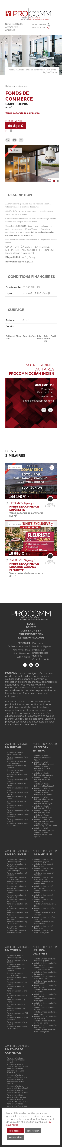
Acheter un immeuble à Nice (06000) (43, 883)
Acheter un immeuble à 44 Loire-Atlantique (44, 869)
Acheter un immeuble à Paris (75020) (43, 865)
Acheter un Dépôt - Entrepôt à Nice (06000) (44, 785)
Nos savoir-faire (21, 650)
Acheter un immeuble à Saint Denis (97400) (43, 931)
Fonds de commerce (34, 70)
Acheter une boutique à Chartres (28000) (16, 878)
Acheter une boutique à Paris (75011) (16, 901)
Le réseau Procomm (31, 637)
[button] (54, 181)
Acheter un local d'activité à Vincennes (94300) (45, 960)
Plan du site (38, 643)
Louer (31, 623)
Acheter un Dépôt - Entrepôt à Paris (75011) (43, 803)
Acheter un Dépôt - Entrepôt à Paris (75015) (43, 798)
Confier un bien (31, 630)
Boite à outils (23, 657)
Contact (10, 30)
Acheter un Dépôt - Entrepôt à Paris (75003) (44, 829)
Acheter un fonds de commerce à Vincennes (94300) (16, 1060)
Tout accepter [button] (15, 1131)
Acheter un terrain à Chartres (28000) (15, 974)
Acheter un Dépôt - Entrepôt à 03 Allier (42, 811)
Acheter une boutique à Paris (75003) (16, 927)
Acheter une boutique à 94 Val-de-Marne (17, 923)
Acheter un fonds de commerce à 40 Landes (16, 1096)
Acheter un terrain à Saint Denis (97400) (17, 1027)
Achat (20, 70)
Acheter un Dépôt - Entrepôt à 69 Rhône (42, 807)
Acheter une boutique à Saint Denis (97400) (16, 931)
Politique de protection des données (40, 653)
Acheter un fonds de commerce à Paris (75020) (17, 1065)
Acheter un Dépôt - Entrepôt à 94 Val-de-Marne (45, 825)
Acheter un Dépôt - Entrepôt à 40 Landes (43, 794)
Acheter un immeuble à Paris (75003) (43, 927)
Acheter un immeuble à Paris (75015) (43, 896)
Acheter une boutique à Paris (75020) (16, 865)
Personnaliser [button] (15, 1137)
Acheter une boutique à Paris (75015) (16, 896)
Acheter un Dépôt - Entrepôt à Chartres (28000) (42, 779)
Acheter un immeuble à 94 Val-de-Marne (44, 923)
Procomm (24, 643)
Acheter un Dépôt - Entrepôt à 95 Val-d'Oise (44, 820)
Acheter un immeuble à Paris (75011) (43, 901)
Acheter (31, 627)
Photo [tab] (15, 150)
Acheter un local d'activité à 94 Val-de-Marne (45, 1022)
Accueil (12, 70)
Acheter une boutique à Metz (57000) (16, 887)
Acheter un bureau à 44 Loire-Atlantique (16, 762)
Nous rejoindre (14, 24)
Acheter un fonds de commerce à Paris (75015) (17, 1100)
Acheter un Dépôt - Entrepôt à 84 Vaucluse (43, 774)
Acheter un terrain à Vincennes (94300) (15, 956)
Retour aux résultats (16, 86)
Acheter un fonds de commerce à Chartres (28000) (15, 1082)
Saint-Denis (51, 70)
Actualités (11, 27)
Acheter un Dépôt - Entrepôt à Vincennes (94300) (42, 758)
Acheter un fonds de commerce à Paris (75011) (17, 1105)
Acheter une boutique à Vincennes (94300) (16, 861)
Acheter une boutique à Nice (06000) (16, 883)
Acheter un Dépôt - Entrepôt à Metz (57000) (44, 789)
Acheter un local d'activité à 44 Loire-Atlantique (45, 969)
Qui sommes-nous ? (19, 646)
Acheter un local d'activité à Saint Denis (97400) (45, 1031)
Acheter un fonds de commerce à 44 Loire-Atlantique (16, 1071)
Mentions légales (41, 646)
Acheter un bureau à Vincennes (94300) (15, 753)
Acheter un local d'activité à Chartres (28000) (45, 978)
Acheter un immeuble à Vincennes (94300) (43, 861)
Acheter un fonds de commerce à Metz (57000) (17, 1092)
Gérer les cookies (41, 659)
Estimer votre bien (31, 634)
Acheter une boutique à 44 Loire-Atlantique (17, 869)
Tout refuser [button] (33, 1131)
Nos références (21, 653)
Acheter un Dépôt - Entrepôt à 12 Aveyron (43, 816)
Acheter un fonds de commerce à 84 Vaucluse (17, 1076)
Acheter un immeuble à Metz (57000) (43, 887)
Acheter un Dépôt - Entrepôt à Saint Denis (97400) (43, 835)
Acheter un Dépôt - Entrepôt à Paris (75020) (44, 763)
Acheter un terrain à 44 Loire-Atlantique (16, 965)
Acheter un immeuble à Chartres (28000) (43, 878)
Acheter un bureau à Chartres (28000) (15, 771)
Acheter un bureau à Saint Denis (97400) (17, 824)
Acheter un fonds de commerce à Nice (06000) (17, 1087)
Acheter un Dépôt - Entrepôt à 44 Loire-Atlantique (42, 769)
